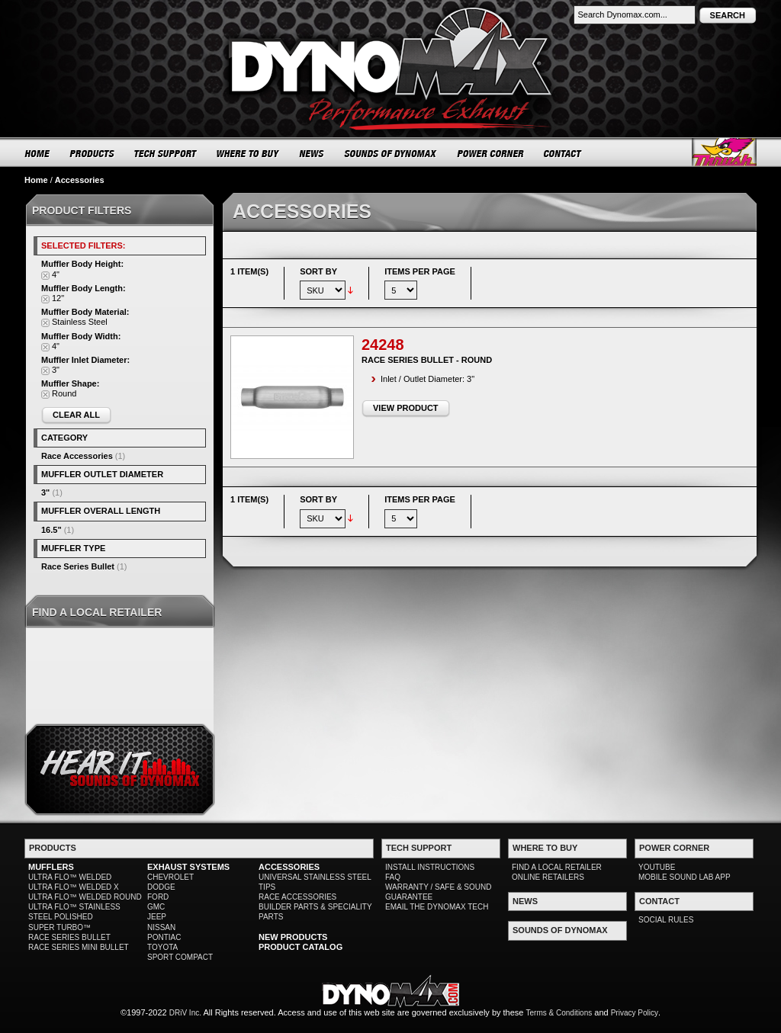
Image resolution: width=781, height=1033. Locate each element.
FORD (158, 897)
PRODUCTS (92, 153)
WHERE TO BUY (248, 153)
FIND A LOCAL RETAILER (557, 867)
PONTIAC (164, 937)
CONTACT (563, 153)
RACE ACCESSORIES (297, 897)
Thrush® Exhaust (724, 152)
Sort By (318, 271)
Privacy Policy (634, 1013)
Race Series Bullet (77, 566)
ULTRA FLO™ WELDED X (73, 887)
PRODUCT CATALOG (300, 946)
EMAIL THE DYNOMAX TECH (436, 907)
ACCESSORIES (289, 866)
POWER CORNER (491, 153)
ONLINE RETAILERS (548, 877)
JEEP (156, 917)
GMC (156, 907)
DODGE (161, 887)
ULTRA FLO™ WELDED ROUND (85, 897)
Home (36, 179)
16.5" (51, 529)
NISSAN (161, 927)
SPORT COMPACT (180, 957)
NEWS (312, 153)
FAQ (392, 877)
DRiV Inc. (185, 1013)
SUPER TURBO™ (59, 927)
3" (45, 492)
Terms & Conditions (559, 1013)
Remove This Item (45, 275)
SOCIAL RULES (665, 920)
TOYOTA (162, 947)
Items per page (419, 271)
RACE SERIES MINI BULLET (78, 947)
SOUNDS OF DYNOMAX (391, 153)
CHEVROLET (170, 877)
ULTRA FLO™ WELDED (69, 877)
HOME (37, 153)
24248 (383, 344)
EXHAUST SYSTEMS (188, 866)
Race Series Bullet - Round (427, 359)
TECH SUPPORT (166, 153)
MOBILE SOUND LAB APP (684, 877)
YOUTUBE (656, 867)
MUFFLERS (51, 866)
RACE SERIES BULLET (69, 937)
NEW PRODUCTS (293, 937)
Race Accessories (77, 455)
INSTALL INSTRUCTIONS (429, 867)
